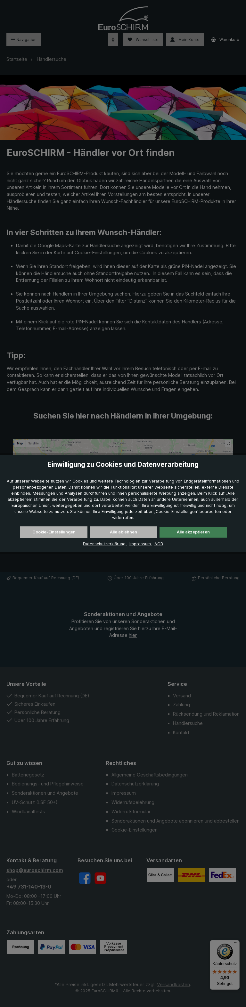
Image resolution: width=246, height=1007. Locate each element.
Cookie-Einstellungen (54, 532)
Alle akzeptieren (193, 532)
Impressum (140, 543)
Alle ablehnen (123, 532)
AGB (158, 543)
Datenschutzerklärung (105, 543)
